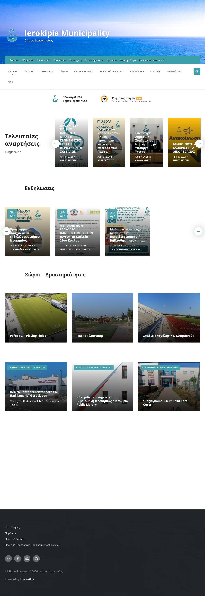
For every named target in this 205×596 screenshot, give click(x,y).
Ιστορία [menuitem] (155, 71)
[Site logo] (12, 41)
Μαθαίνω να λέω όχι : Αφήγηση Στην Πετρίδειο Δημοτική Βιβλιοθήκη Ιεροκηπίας (127, 234)
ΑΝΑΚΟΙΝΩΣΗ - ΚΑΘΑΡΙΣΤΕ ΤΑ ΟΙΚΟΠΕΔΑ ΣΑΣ (184, 147)
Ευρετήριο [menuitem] (137, 71)
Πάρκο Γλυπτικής (90, 336)
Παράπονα (11, 533)
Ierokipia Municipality (67, 33)
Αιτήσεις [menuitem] (14, 60)
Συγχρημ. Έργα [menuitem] (128, 60)
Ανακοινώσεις (68, 160)
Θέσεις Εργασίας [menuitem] (94, 60)
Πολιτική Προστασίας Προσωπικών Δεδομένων (32, 544)
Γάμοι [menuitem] (64, 71)
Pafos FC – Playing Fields (28, 336)
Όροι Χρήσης (12, 527)
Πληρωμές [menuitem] (27, 60)
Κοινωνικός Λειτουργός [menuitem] (152, 60)
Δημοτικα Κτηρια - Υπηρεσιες (28, 367)
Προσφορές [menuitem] (59, 60)
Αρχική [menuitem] (12, 71)
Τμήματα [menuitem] (46, 71)
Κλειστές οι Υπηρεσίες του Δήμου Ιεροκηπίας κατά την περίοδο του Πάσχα (109, 140)
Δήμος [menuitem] (29, 71)
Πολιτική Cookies (15, 539)
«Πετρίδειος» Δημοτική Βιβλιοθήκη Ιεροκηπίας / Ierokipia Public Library (102, 400)
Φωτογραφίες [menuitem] (83, 71)
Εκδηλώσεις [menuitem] (175, 71)
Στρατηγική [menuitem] (75, 60)
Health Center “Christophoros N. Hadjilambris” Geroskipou (34, 394)
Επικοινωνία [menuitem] (43, 60)
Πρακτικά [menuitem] (111, 60)
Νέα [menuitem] (10, 82)
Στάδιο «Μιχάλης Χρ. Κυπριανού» (168, 336)
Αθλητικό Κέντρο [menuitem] (111, 71)
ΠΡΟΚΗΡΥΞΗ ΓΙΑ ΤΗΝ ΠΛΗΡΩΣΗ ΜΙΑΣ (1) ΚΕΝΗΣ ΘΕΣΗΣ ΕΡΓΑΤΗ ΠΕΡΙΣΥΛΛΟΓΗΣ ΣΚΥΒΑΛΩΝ (71, 138)
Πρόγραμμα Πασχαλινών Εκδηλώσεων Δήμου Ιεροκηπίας (25, 234)
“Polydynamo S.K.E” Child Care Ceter (165, 403)
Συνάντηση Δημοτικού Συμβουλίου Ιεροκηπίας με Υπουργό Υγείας (145, 142)
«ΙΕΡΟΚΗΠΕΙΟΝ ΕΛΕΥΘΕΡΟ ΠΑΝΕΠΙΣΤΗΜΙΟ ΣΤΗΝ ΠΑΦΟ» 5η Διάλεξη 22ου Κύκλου (76, 233)
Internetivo (27, 579)
